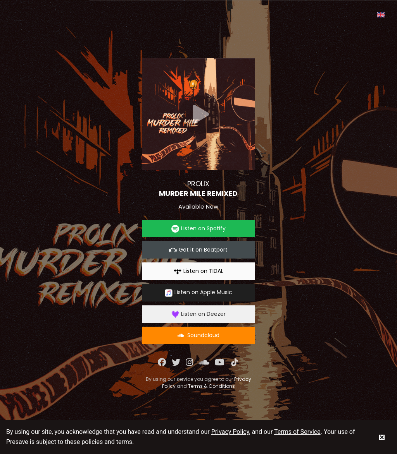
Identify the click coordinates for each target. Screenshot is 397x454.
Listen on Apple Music (198, 292)
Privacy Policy (230, 431)
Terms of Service (297, 431)
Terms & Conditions (211, 386)
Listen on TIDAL (198, 271)
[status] (382, 437)
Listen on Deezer (198, 314)
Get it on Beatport (198, 250)
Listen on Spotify (198, 228)
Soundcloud (198, 335)
